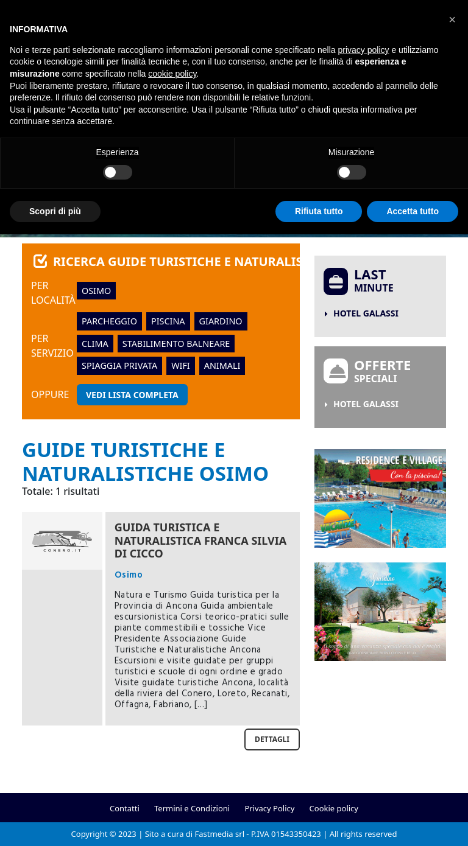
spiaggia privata (119, 365)
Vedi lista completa (132, 394)
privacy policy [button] (363, 50)
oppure (50, 394)
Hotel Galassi (366, 313)
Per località (53, 293)
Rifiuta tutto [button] (319, 211)
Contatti (125, 808)
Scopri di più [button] (55, 211)
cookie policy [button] (172, 74)
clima (95, 343)
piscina (168, 321)
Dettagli (272, 739)
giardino (221, 321)
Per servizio (52, 346)
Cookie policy (334, 808)
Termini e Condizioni (192, 808)
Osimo (96, 290)
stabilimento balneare (176, 343)
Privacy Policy (269, 808)
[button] (452, 19)
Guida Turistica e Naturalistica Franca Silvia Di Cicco (200, 540)
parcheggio (109, 321)
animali (222, 365)
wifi (180, 365)
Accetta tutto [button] (412, 211)
